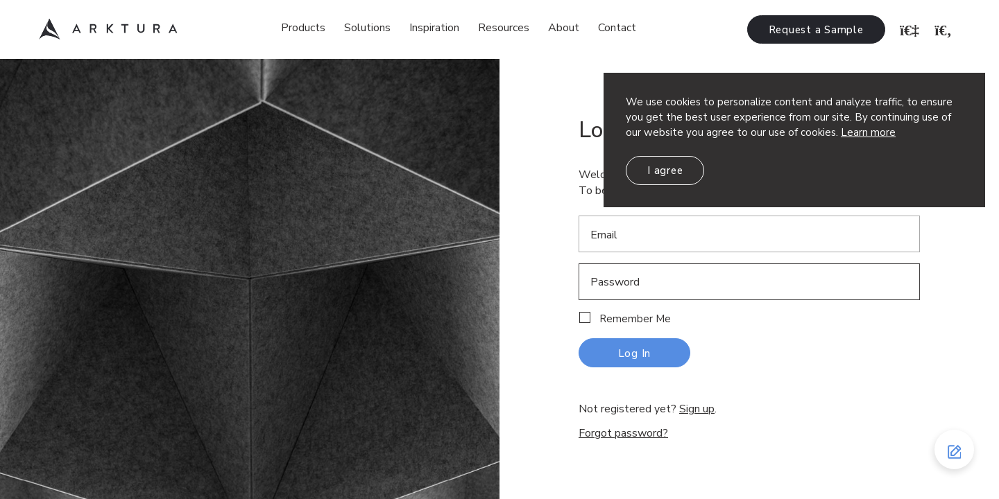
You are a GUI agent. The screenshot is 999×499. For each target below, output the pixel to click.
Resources (503, 27)
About (563, 27)
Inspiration (434, 27)
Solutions (367, 27)
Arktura (108, 29)
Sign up (697, 409)
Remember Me (635, 319)
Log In (634, 353)
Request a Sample (816, 30)
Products (303, 27)
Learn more (868, 132)
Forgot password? (623, 433)
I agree (665, 170)
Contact (617, 27)
